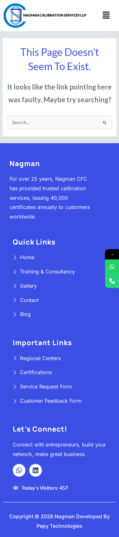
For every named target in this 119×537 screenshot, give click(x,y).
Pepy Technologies (59, 526)
